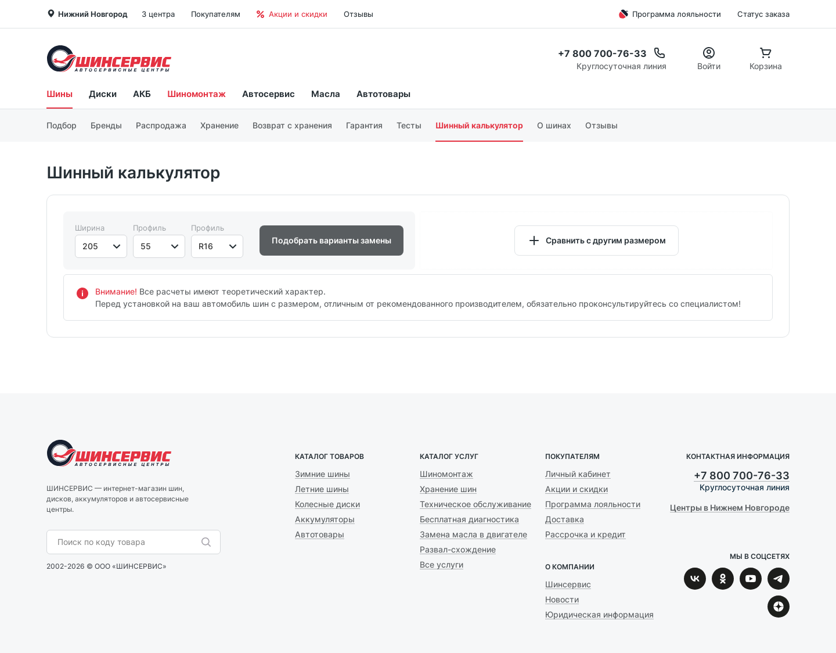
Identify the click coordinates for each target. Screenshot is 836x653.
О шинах (554, 125)
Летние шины (322, 489)
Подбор (61, 125)
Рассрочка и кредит (585, 534)
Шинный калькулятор (479, 125)
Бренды (106, 125)
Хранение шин (448, 489)
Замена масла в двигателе (473, 534)
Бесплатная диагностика (469, 519)
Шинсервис (109, 58)
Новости (562, 599)
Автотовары (383, 93)
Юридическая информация (599, 614)
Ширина (90, 227)
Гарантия (364, 125)
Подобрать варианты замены (331, 240)
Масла (325, 93)
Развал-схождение (458, 549)
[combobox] (127, 542)
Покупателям (215, 14)
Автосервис (268, 93)
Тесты (409, 125)
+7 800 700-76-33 (742, 475)
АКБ (142, 93)
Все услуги (441, 564)
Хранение (219, 125)
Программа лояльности (668, 13)
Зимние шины (322, 474)
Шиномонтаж (196, 93)
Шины (59, 93)
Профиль (149, 227)
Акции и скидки (292, 14)
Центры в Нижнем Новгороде (730, 507)
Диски (103, 93)
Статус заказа (763, 14)
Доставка (564, 519)
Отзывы (358, 14)
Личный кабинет (578, 474)
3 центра (158, 14)
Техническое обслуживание (475, 504)
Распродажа (161, 125)
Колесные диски (327, 504)
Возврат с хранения (292, 125)
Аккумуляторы (325, 519)
